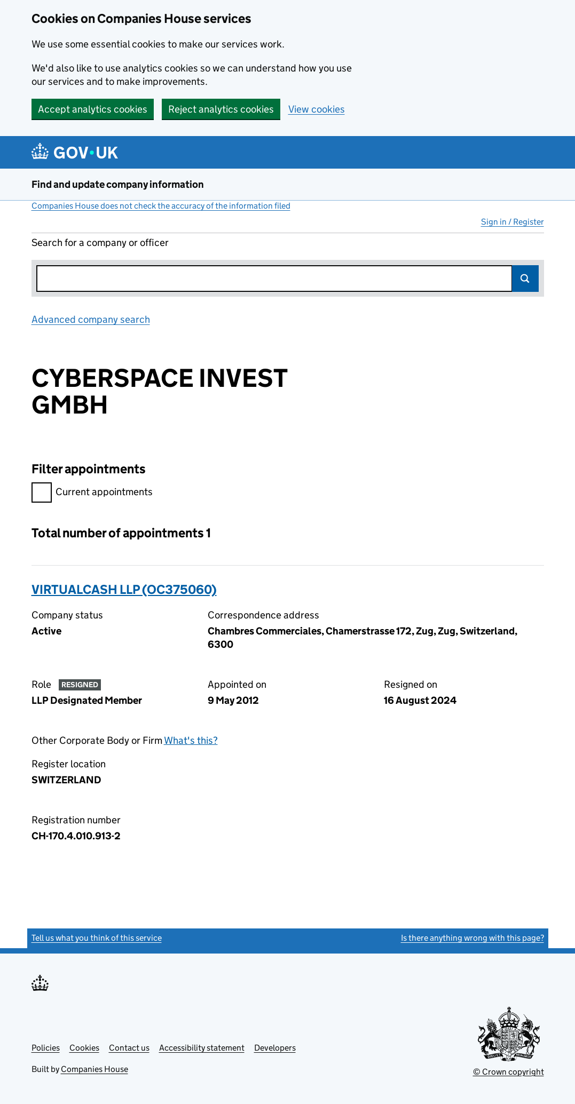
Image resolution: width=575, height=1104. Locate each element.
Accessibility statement (202, 1048)
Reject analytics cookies (221, 109)
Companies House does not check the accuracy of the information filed (160, 206)
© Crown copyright (508, 1072)
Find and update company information (117, 184)
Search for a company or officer (100, 242)
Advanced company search (90, 319)
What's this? (191, 740)
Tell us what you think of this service (96, 938)
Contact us (129, 1048)
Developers (275, 1048)
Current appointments (92, 493)
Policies (45, 1048)
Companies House (94, 1069)
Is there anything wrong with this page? (472, 938)
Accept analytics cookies (92, 109)
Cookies (84, 1048)
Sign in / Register (512, 222)
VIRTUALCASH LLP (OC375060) (124, 589)
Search (525, 278)
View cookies (316, 109)
